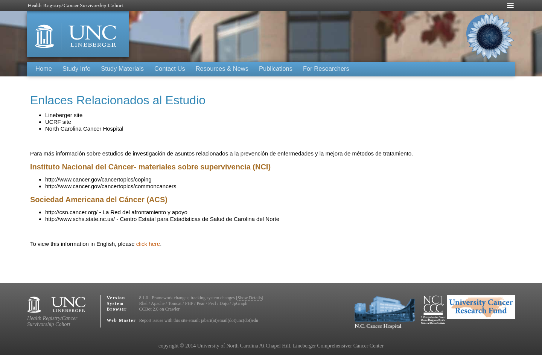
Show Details (250, 297)
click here (148, 244)
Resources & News (222, 68)
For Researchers (326, 68)
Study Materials (122, 68)
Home (43, 68)
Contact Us (169, 68)
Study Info (76, 68)
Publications (275, 68)
